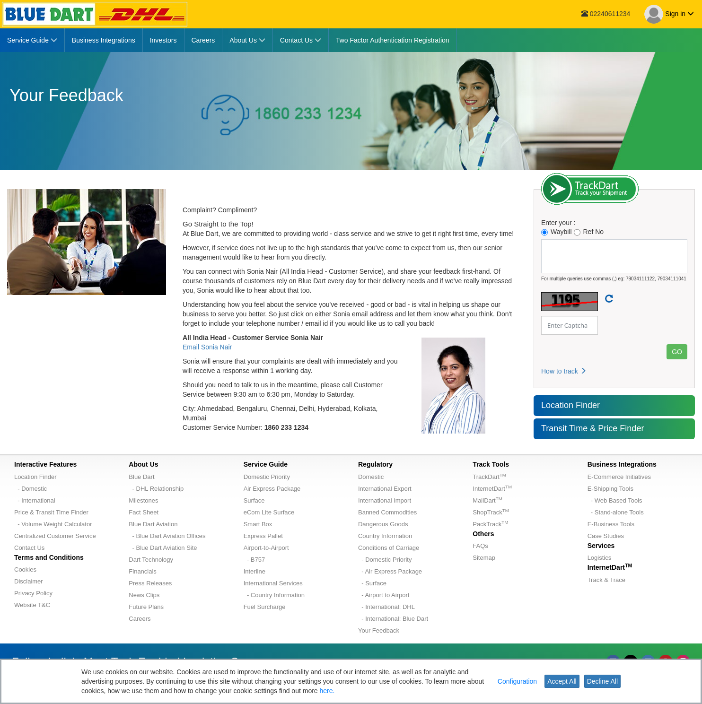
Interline (254, 571)
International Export (385, 488)
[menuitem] (32, 40)
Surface (254, 500)
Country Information (385, 535)
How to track (564, 371)
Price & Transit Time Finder (51, 512)
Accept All (561, 681)
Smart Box (258, 524)
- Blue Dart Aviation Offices (167, 535)
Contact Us (29, 547)
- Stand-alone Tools (616, 512)
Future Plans (146, 606)
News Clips (144, 595)
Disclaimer (28, 581)
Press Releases (150, 583)
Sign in (669, 14)
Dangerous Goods (383, 524)
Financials (143, 571)
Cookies (25, 569)
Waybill (556, 232)
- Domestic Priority (385, 559)
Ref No (589, 232)
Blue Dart (141, 476)
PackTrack (490, 524)
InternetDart (492, 488)
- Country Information (274, 595)
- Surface (372, 583)
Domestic (371, 476)
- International (34, 500)
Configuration (517, 681)
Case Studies (606, 535)
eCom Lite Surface (269, 512)
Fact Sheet (143, 512)
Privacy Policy (33, 593)
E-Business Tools (611, 524)
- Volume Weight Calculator (53, 524)
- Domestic (30, 488)
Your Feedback (378, 630)
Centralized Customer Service (55, 535)
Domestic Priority (267, 476)
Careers (139, 618)
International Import (384, 500)
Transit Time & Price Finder (592, 428)
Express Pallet (263, 535)
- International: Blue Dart (393, 618)
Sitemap (484, 557)
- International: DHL (386, 606)
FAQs (480, 545)
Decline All (602, 681)
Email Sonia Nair (207, 347)
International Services (273, 583)
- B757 (254, 559)
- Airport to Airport (383, 595)
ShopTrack (491, 512)
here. (327, 691)
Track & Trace (606, 579)
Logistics (600, 557)
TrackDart (489, 476)
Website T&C (32, 604)
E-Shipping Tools (610, 488)
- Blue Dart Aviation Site (163, 547)
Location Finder (570, 405)
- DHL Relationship (156, 488)
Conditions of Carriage (388, 547)
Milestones (143, 500)
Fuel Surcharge (265, 606)
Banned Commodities (387, 512)
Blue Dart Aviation (153, 524)
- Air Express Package (390, 571)
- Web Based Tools (615, 500)
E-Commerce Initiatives (619, 476)
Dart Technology (151, 559)
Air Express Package (272, 488)
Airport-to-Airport (266, 547)
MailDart (487, 500)
